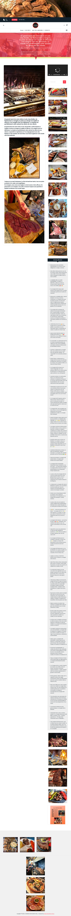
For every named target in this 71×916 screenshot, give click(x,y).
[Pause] (49, 768)
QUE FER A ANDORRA (37, 30)
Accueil (20, 47)
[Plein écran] (66, 768)
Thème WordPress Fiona (49, 913)
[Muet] (64, 768)
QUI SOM (27, 30)
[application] (58, 763)
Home (21, 30)
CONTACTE (47, 30)
